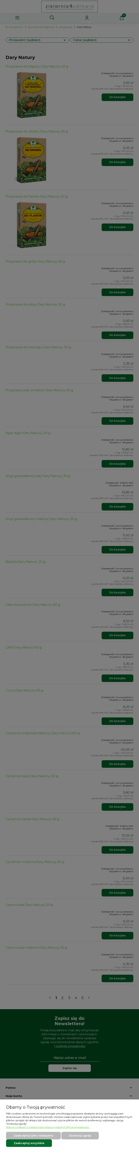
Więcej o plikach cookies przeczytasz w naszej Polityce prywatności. (48, 1127)
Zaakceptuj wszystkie (29, 1143)
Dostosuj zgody (80, 1135)
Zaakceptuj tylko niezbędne (33, 1135)
